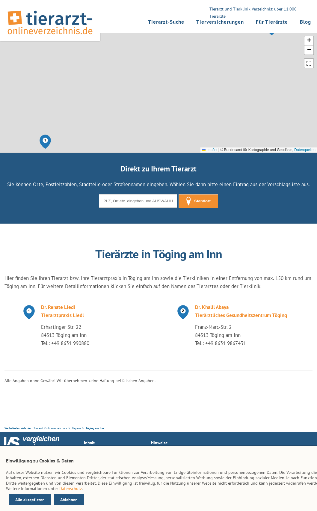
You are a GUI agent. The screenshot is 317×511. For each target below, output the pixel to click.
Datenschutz (70, 488)
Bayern (76, 428)
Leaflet (209, 150)
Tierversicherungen (220, 22)
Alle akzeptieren (30, 499)
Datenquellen (305, 150)
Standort (198, 201)
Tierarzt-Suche (166, 22)
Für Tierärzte (272, 22)
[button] (45, 141)
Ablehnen (69, 499)
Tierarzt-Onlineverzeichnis (50, 428)
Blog (305, 22)
